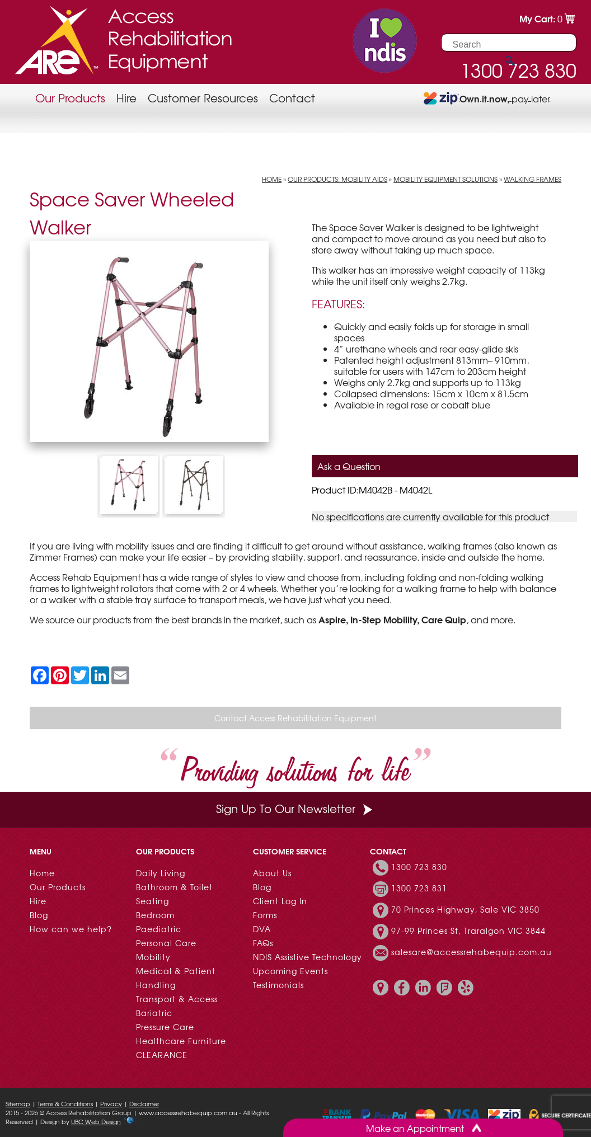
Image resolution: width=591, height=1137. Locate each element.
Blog (39, 914)
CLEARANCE (161, 1054)
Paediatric (158, 928)
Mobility (153, 956)
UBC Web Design (96, 1121)
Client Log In (280, 900)
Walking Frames (532, 179)
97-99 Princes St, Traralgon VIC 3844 (468, 930)
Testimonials (278, 984)
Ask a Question (349, 466)
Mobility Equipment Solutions (445, 179)
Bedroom (155, 914)
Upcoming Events (290, 970)
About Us (272, 872)
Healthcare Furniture (181, 1040)
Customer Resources (203, 98)
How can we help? (71, 928)
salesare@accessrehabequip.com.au (471, 951)
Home (272, 179)
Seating (152, 900)
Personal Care (166, 942)
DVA (262, 928)
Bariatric (154, 1012)
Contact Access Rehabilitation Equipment (295, 717)
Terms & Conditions (65, 1103)
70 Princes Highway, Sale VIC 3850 (465, 909)
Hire (126, 98)
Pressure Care (165, 1026)
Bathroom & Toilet (174, 886)
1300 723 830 (419, 866)
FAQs (263, 942)
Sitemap (18, 1103)
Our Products (70, 98)
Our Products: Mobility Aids (337, 179)
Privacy (111, 1103)
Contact (292, 98)
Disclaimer (144, 1103)
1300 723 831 (419, 888)
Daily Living (160, 872)
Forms (265, 914)
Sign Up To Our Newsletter (295, 808)
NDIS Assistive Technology (307, 956)
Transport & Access (177, 998)
